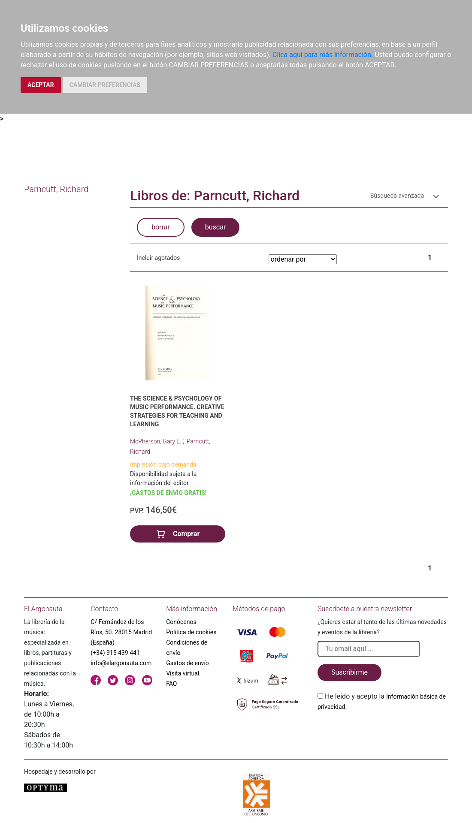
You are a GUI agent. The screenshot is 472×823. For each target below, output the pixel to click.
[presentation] (383, 732)
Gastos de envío (187, 663)
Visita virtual (182, 673)
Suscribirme (349, 672)
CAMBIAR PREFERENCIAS (105, 84)
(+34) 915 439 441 (115, 652)
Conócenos (181, 621)
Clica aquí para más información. (322, 55)
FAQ (171, 683)
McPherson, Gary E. (156, 441)
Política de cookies (191, 632)
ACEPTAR (40, 84)
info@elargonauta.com (121, 663)
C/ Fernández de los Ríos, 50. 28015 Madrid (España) (121, 632)
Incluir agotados (158, 257)
